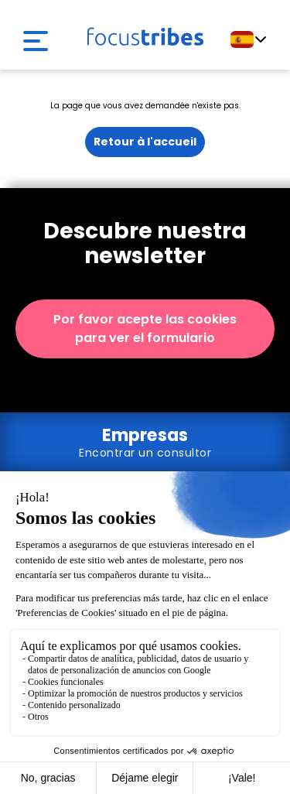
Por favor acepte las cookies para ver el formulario (145, 328)
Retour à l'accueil (145, 141)
